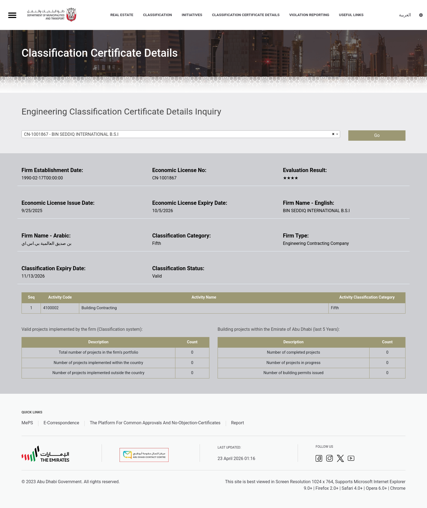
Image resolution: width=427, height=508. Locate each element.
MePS (27, 422)
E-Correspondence (61, 422)
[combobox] (181, 134)
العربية (405, 14)
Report (237, 422)
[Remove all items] (333, 134)
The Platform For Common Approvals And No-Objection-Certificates (155, 422)
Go (377, 135)
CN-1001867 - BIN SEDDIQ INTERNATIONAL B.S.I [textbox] (71, 134)
